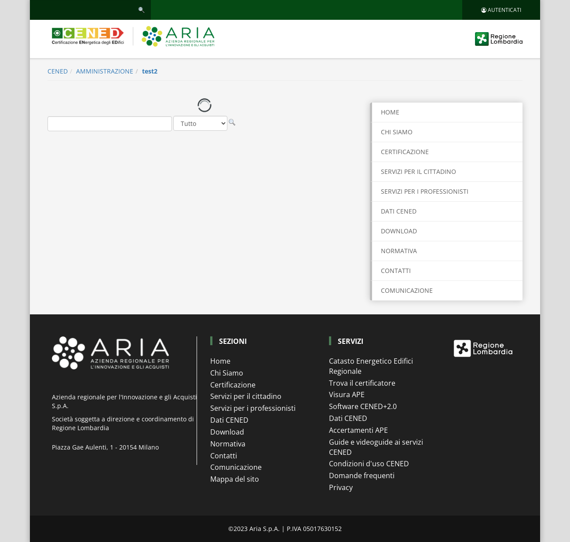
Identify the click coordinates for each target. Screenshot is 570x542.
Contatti (223, 456)
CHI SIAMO (397, 132)
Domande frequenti (362, 475)
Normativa (227, 444)
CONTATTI (396, 270)
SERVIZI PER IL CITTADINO (418, 171)
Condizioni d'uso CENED (369, 463)
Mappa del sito (234, 479)
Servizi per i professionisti (253, 408)
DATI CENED (399, 211)
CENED (58, 71)
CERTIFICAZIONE (405, 151)
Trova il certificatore (362, 383)
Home (390, 112)
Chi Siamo (226, 373)
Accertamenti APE (358, 430)
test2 (149, 71)
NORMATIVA (399, 251)
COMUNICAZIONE (407, 290)
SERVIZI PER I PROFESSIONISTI (424, 191)
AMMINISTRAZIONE (104, 71)
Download (227, 432)
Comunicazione (236, 467)
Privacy (341, 487)
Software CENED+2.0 (363, 406)
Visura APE (347, 394)
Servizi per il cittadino (245, 396)
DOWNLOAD (399, 231)
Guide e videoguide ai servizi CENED (376, 447)
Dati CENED (229, 420)
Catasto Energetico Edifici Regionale (371, 366)
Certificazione (233, 385)
